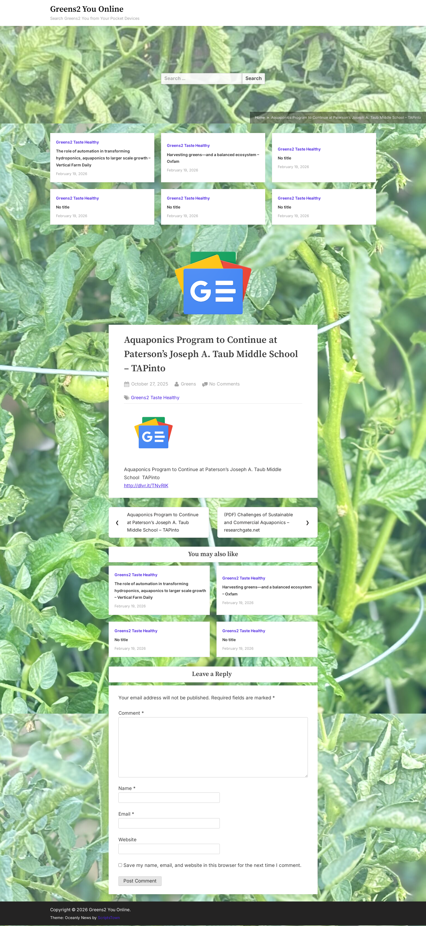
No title (284, 158)
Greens (188, 383)
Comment (131, 713)
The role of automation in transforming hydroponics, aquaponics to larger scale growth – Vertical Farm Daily (103, 158)
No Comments (224, 384)
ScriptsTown (109, 918)
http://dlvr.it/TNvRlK (146, 485)
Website (127, 840)
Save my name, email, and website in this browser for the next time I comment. (212, 865)
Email (126, 814)
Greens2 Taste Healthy (77, 142)
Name (127, 789)
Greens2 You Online (86, 9)
